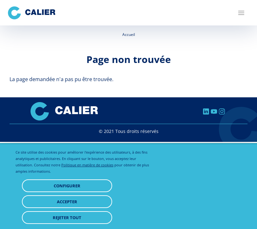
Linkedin (206, 111)
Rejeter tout (67, 217)
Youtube (214, 111)
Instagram (222, 111)
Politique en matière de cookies (87, 165)
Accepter (67, 202)
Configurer (67, 186)
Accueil (128, 34)
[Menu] (241, 12)
